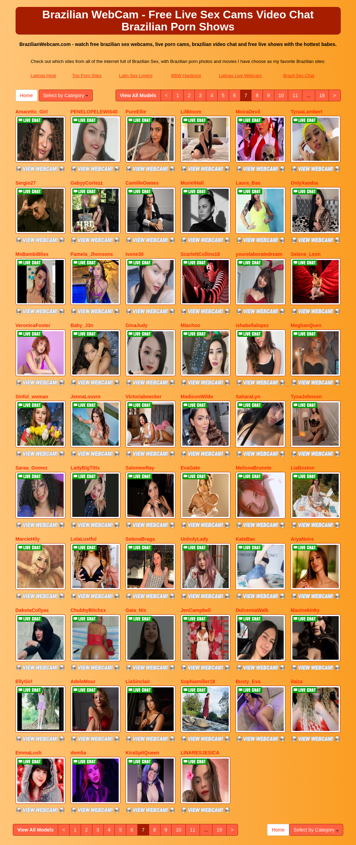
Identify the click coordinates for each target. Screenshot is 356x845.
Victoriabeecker (144, 361)
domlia (78, 673)
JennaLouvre (86, 361)
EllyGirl (24, 611)
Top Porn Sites (87, 75)
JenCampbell (196, 548)
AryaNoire (302, 486)
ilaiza (296, 611)
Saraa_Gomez (32, 423)
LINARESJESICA (200, 673)
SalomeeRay (140, 423)
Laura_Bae (248, 174)
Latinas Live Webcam (240, 75)
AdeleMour (83, 611)
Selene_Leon (305, 236)
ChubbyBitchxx (88, 548)
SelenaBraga (140, 486)
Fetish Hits (236, 835)
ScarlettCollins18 (200, 236)
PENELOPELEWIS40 (94, 111)
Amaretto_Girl (32, 111)
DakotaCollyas (32, 548)
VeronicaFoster (33, 298)
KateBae (245, 486)
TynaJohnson (306, 361)
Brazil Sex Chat (298, 75)
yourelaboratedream (259, 236)
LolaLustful (84, 486)
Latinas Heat (43, 75)
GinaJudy (137, 298)
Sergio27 (26, 174)
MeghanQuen (306, 298)
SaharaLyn (248, 361)
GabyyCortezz (87, 174)
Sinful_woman (32, 361)
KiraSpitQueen (142, 673)
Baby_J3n (82, 298)
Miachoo (190, 298)
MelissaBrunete (253, 423)
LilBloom (191, 111)
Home (26, 95)
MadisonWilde (197, 361)
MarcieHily (28, 486)
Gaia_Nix (136, 548)
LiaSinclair (138, 611)
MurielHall (192, 174)
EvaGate (190, 423)
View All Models (138, 95)
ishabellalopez (252, 298)
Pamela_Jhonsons (92, 236)
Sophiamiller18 (198, 611)
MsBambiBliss (32, 236)
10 (281, 95)
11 (295, 95)
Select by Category (65, 95)
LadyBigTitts (85, 423)
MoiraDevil (248, 111)
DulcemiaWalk (252, 548)
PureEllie (136, 111)
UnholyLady (194, 486)
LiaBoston (302, 423)
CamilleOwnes (142, 174)
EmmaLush (29, 673)
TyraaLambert (306, 111)
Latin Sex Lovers (136, 75)
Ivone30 (135, 236)
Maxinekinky (305, 548)
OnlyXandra (304, 174)
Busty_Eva (248, 611)
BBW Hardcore (186, 75)
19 (322, 95)
